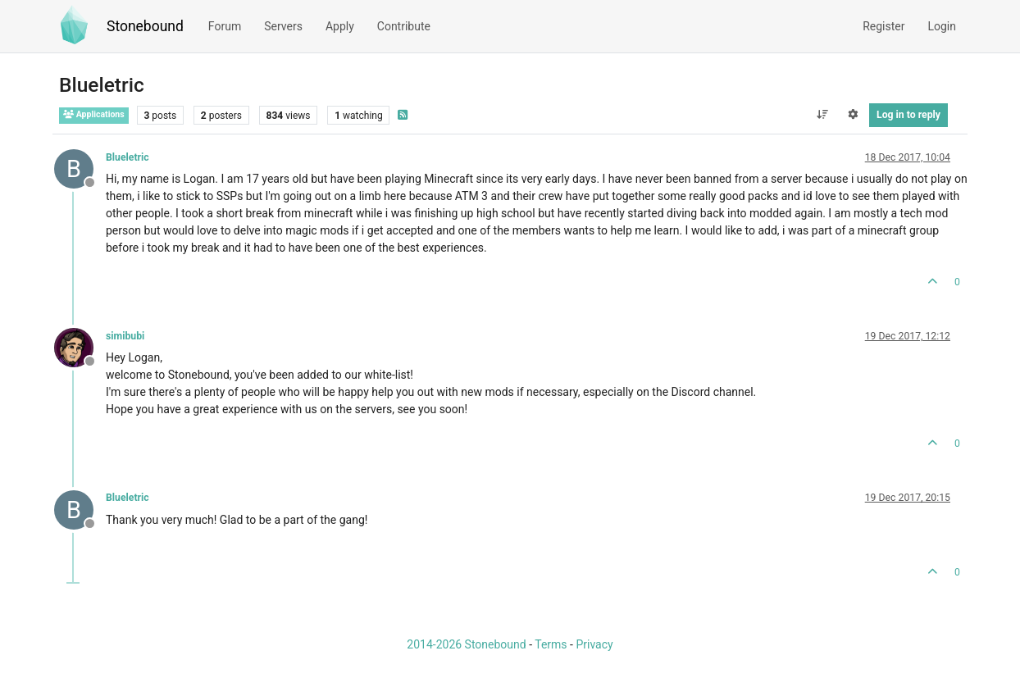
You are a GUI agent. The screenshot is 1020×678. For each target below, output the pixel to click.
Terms (551, 644)
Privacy (594, 644)
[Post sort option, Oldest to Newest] (822, 114)
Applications (94, 114)
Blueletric (127, 157)
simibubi (125, 336)
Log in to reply (908, 115)
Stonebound (145, 26)
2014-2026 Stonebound (466, 644)
